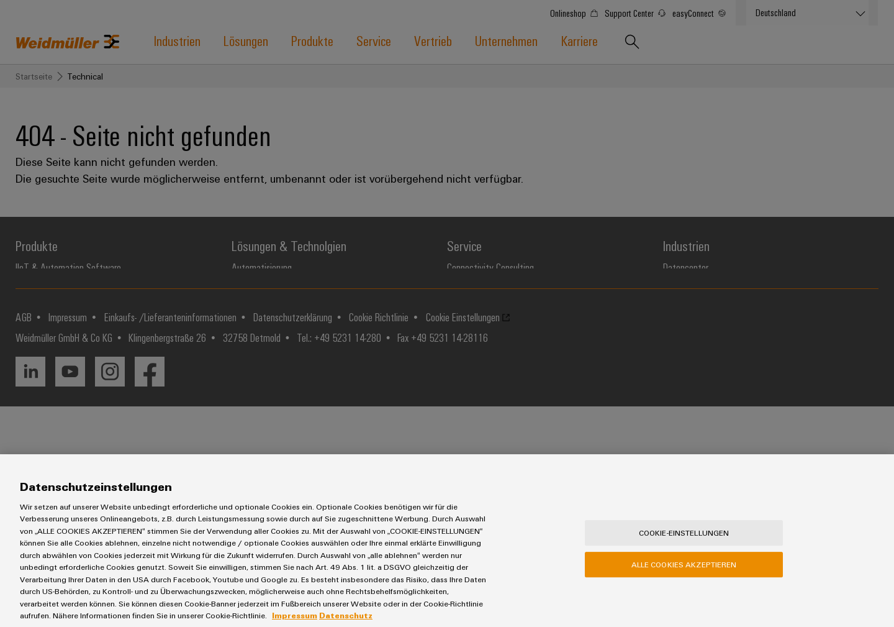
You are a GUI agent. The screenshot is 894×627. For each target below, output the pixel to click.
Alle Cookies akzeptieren (684, 579)
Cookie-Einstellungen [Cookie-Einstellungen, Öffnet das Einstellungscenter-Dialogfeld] (684, 547)
